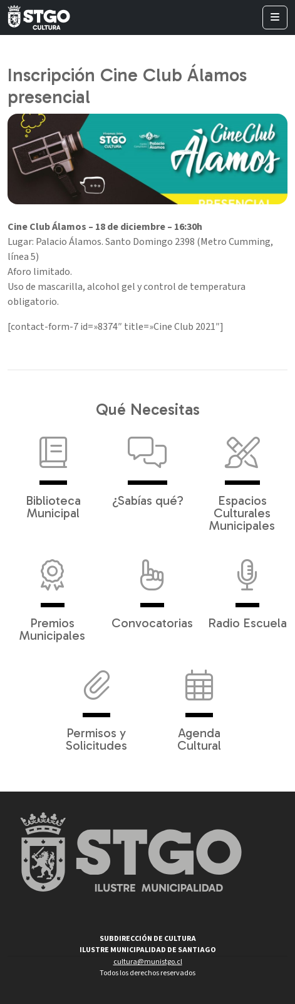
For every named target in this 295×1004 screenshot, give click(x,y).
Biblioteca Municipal (53, 471)
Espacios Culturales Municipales (242, 478)
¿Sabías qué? (148, 465)
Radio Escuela (247, 588)
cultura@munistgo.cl (147, 962)
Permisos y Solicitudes (96, 704)
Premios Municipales (52, 594)
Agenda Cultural (199, 704)
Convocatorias (152, 588)
